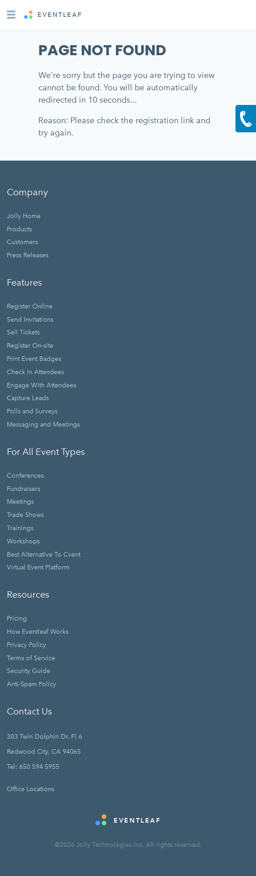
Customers (22, 242)
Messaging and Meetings (43, 424)
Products (19, 229)
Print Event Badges (34, 359)
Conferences (25, 476)
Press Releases (27, 255)
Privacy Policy (26, 645)
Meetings (20, 502)
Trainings (20, 528)
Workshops (23, 541)
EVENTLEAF (53, 15)
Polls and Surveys (32, 411)
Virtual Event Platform (38, 567)
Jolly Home (24, 216)
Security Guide (28, 671)
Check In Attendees (35, 372)
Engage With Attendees (41, 385)
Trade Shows (25, 515)
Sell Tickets (23, 332)
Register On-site (30, 345)
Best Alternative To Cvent (43, 554)
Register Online (29, 306)
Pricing (17, 618)
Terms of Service (31, 658)
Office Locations (30, 789)
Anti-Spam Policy (31, 684)
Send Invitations (30, 319)
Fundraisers (23, 489)
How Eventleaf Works (37, 632)
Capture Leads (28, 398)
